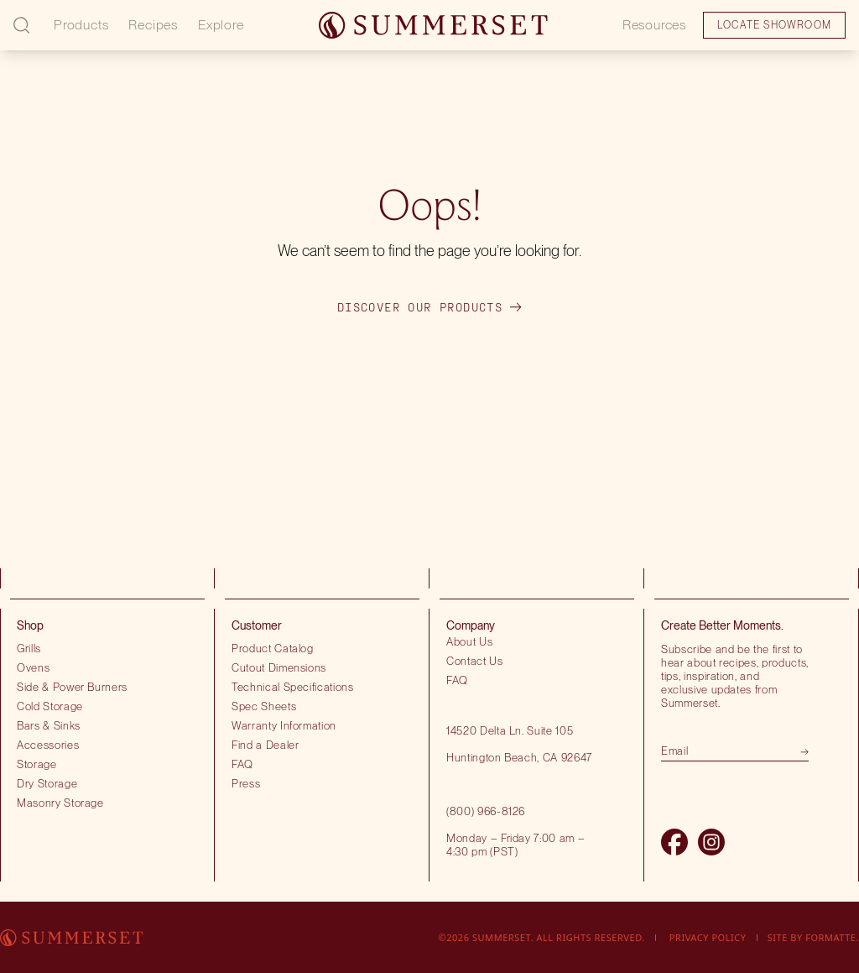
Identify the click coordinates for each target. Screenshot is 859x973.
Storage (37, 764)
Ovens (33, 667)
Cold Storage (50, 706)
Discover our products (429, 307)
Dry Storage (47, 783)
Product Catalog (273, 648)
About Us (469, 641)
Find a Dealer (265, 744)
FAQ (242, 764)
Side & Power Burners (72, 686)
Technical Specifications (293, 686)
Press (246, 783)
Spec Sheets (264, 706)
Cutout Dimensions (279, 667)
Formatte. (832, 937)
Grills (29, 648)
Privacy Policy (708, 937)
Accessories (48, 744)
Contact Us (474, 660)
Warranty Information (284, 725)
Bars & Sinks (49, 725)
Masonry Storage (60, 802)
